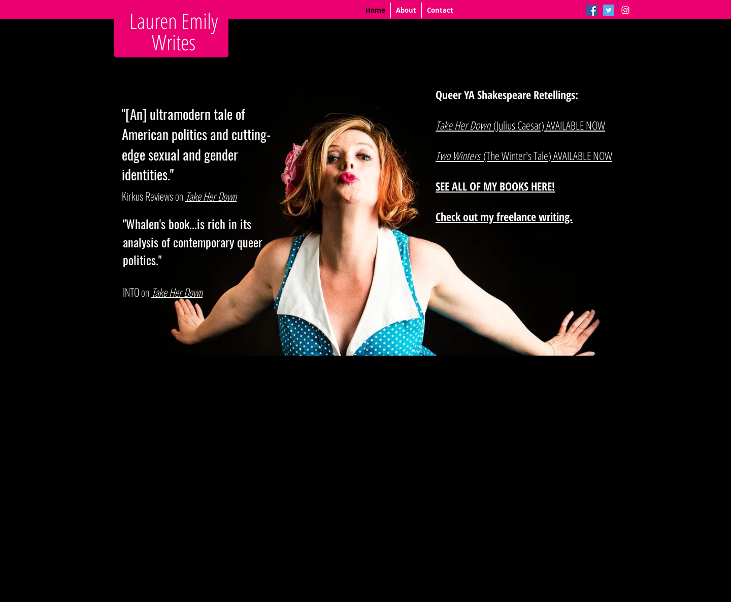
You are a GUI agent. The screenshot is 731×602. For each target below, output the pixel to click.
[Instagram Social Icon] (625, 10)
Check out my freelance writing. (504, 216)
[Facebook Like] (180, 357)
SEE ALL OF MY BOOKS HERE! (495, 186)
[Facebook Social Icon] (591, 10)
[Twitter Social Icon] (608, 10)
